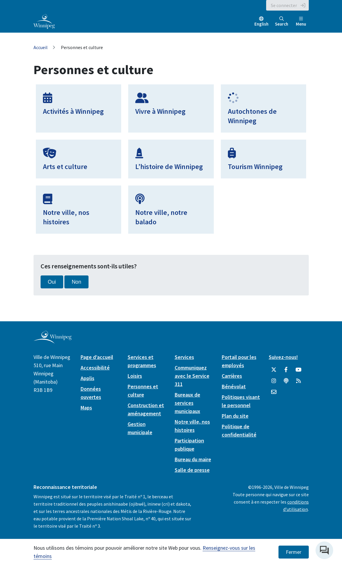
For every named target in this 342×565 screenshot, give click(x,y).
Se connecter (284, 5)
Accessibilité (95, 367)
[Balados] (286, 381)
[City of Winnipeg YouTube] (298, 370)
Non (76, 282)
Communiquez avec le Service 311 (192, 375)
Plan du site (235, 415)
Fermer (293, 552)
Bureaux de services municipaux (187, 402)
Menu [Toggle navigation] (301, 21)
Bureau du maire (193, 459)
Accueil (41, 47)
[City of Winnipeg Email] (274, 392)
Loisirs (135, 375)
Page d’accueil (97, 357)
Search (281, 21)
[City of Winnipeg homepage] (52, 341)
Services (184, 357)
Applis (87, 378)
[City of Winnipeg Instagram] (274, 381)
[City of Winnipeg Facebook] (286, 370)
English (261, 24)
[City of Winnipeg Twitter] (274, 370)
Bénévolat (234, 386)
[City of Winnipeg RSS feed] (298, 381)
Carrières (232, 375)
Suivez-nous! (283, 357)
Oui (52, 282)
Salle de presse (192, 470)
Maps (86, 407)
